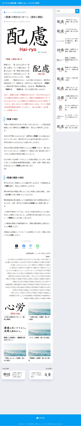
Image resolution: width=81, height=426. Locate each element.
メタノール (22, 270)
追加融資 (29, 295)
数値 (32, 282)
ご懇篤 (40, 265)
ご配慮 (34, 268)
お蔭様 (35, 262)
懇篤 (42, 279)
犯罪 (15, 290)
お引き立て (28, 259)
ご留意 (20, 268)
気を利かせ (45, 284)
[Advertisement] (40, 400)
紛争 (42, 290)
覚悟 (40, 293)
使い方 (16, 273)
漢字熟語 (35, 287)
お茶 (29, 262)
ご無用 (13, 268)
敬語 (26, 282)
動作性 (11, 276)
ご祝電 (27, 268)
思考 (25, 279)
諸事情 (12, 295)
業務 (37, 284)
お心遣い (38, 259)
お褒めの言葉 (44, 262)
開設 (32, 298)
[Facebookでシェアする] (23, 246)
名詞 (17, 276)
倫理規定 (29, 273)
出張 (47, 273)
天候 (23, 276)
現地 (20, 290)
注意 (13, 287)
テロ (47, 268)
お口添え (12, 259)
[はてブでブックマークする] (30, 246)
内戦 (36, 273)
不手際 (47, 270)
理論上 (27, 290)
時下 (47, 282)
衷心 (29, 293)
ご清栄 (47, 265)
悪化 (30, 279)
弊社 (8, 279)
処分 (42, 273)
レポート (32, 270)
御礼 (13, 279)
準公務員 (21, 287)
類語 (48, 298)
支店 (20, 282)
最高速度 (18, 284)
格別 (24, 284)
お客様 (19, 259)
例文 (22, 273)
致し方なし (16, 293)
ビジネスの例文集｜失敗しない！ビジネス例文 (26, 2)
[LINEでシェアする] (37, 247)
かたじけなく (23, 265)
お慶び (8, 262)
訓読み (47, 293)
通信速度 (38, 295)
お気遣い (16, 262)
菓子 (23, 293)
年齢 (47, 276)
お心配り (46, 259)
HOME (40, 418)
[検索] (77, 11)
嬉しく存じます (33, 276)
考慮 (47, 290)
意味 (36, 279)
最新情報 (9, 284)
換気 (15, 282)
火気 (47, 287)
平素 (42, 276)
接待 (47, 279)
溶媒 (27, 287)
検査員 (31, 284)
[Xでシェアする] (16, 246)
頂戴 (43, 298)
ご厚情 (33, 265)
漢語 (42, 287)
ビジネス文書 (11, 270)
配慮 (26, 298)
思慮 (19, 279)
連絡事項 (46, 295)
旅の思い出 (40, 282)
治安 (7, 287)
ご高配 (41, 268)
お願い (14, 265)
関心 (37, 298)
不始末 (40, 270)
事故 (9, 273)
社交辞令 (35, 290)
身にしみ (20, 295)
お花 (23, 262)
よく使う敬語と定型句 (42, 253)
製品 (35, 293)
